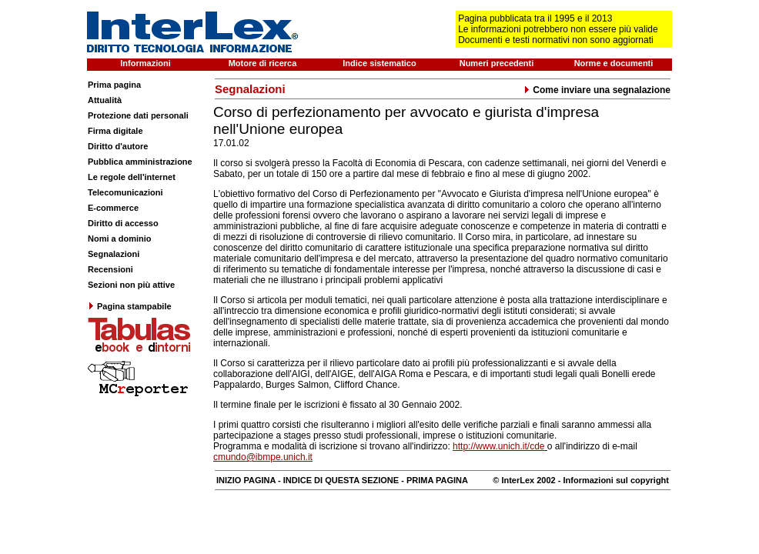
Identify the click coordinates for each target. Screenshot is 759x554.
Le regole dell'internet (132, 177)
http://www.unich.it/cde (498, 446)
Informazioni (145, 63)
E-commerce (113, 207)
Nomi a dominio (120, 238)
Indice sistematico (379, 63)
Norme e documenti (614, 63)
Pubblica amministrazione (140, 161)
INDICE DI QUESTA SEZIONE (341, 480)
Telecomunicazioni (125, 192)
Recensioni (110, 269)
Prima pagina (114, 84)
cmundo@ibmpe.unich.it (263, 457)
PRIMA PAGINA (437, 480)
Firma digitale (115, 130)
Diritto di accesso (123, 223)
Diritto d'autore (118, 146)
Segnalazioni (113, 254)
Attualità (105, 100)
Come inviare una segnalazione (596, 90)
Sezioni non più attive (131, 284)
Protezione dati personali (138, 115)
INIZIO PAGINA (246, 480)
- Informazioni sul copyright (612, 480)
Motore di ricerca (263, 63)
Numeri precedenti (497, 63)
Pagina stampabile (130, 306)
